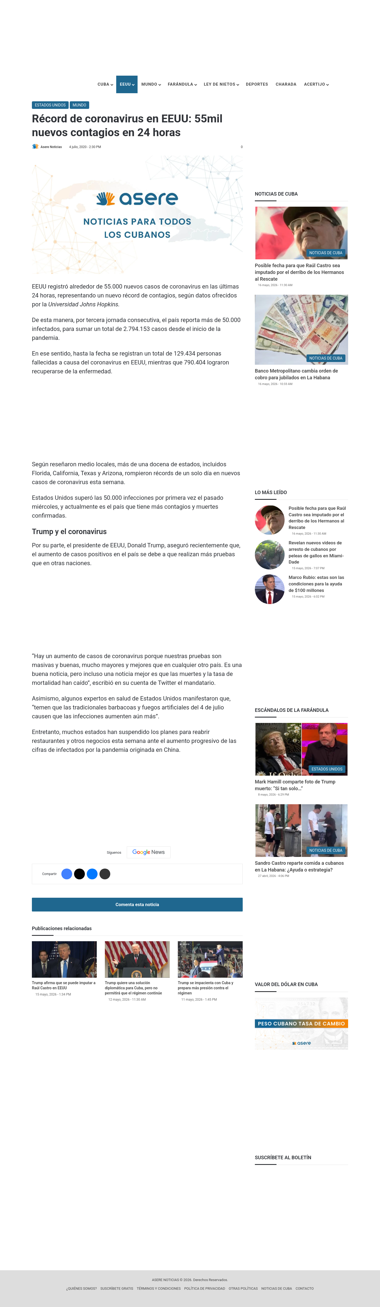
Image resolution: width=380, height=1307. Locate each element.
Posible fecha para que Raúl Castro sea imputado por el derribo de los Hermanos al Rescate (299, 272)
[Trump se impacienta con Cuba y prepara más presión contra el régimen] (210, 959)
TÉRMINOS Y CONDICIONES (159, 1288)
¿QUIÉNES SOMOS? (81, 1288)
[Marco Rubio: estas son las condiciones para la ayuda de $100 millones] (270, 589)
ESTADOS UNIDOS (50, 105)
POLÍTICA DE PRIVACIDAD (204, 1288)
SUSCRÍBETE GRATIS (116, 1288)
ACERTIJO (314, 84)
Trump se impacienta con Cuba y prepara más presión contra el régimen (205, 988)
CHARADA (286, 84)
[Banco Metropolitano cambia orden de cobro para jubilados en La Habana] (301, 330)
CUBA (103, 84)
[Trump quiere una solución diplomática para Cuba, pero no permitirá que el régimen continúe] (137, 959)
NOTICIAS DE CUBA (276, 1288)
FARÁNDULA (180, 84)
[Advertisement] (190, 38)
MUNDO (149, 84)
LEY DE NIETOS (219, 84)
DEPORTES (257, 84)
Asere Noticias (52, 147)
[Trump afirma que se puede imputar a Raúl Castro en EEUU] (64, 959)
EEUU (125, 84)
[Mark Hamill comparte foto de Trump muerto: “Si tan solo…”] (301, 749)
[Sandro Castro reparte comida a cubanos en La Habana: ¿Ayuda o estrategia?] (301, 830)
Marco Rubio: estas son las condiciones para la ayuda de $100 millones (316, 584)
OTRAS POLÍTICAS (243, 1288)
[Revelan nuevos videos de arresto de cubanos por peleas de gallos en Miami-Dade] (270, 554)
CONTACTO (305, 1288)
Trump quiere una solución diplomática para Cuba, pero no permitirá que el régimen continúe (133, 988)
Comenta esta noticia (137, 904)
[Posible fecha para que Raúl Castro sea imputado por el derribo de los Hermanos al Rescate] (301, 233)
